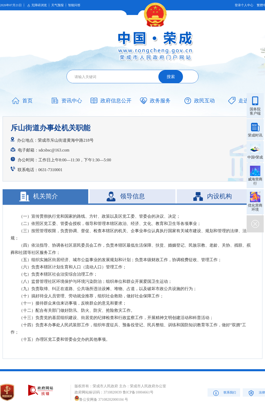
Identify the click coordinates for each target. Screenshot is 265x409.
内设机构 (219, 196)
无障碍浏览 (36, 5)
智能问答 (74, 5)
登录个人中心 (244, 5)
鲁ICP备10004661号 (138, 392)
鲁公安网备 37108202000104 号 (101, 400)
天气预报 (57, 5)
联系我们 (224, 393)
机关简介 (45, 196)
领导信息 (132, 196)
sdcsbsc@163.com (54, 150)
